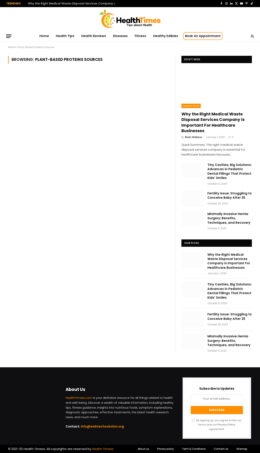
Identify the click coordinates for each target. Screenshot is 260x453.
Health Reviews (93, 36)
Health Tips (65, 36)
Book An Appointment (203, 36)
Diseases (120, 36)
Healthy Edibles (165, 36)
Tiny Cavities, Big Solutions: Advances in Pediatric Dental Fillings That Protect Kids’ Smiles (229, 171)
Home (44, 36)
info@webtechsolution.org (102, 426)
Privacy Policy (226, 424)
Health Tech (191, 105)
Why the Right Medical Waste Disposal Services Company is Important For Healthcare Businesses (73, 3)
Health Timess (103, 449)
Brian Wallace (193, 137)
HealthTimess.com (79, 398)
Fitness (140, 36)
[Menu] (8, 36)
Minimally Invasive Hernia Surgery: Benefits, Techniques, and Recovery (228, 218)
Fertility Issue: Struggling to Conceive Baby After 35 (229, 195)
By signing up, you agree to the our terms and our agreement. (217, 425)
